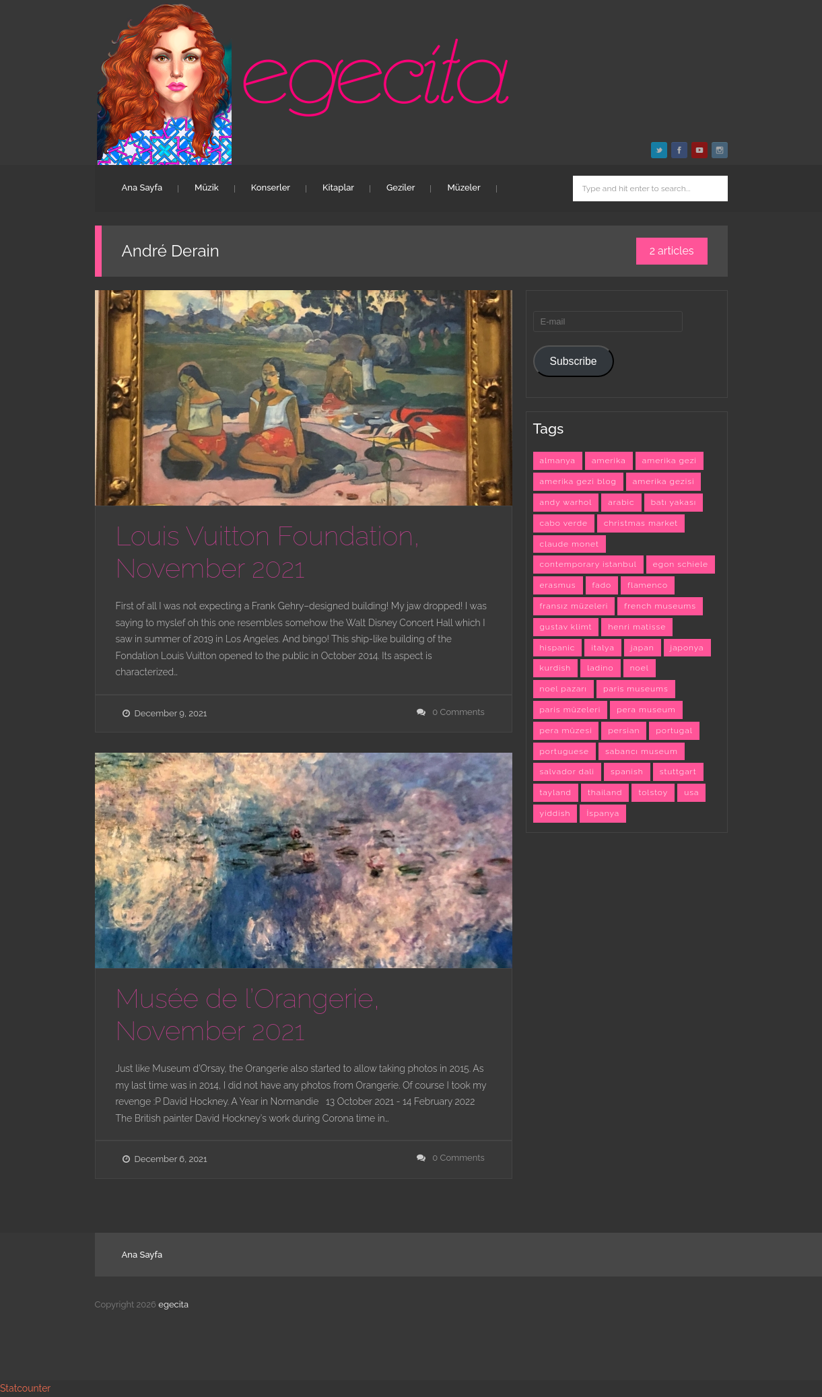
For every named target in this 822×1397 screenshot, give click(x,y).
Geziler (400, 187)
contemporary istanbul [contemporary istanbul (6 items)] (588, 564)
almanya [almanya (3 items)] (558, 460)
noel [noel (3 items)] (639, 668)
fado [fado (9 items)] (602, 585)
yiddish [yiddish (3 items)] (555, 813)
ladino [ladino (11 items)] (600, 668)
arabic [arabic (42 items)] (621, 502)
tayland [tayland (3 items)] (556, 792)
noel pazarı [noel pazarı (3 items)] (564, 688)
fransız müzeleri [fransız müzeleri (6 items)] (574, 606)
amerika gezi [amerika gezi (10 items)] (669, 460)
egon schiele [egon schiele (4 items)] (680, 564)
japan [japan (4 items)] (642, 647)
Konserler (270, 187)
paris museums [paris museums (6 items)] (636, 688)
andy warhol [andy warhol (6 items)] (566, 502)
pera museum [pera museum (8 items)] (646, 709)
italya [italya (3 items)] (602, 647)
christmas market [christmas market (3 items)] (641, 523)
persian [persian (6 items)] (624, 730)
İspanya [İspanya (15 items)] (602, 813)
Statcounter (25, 1388)
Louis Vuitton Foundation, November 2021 (268, 552)
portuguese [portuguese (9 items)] (565, 751)
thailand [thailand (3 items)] (605, 792)
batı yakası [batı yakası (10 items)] (673, 502)
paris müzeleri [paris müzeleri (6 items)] (570, 709)
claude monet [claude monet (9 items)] (569, 544)
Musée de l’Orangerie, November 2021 (248, 1014)
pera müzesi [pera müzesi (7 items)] (566, 730)
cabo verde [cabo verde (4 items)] (564, 523)
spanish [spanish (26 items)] (627, 771)
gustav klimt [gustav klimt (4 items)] (566, 627)
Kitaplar (338, 187)
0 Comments (458, 712)
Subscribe (572, 361)
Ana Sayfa (142, 187)
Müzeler (463, 187)
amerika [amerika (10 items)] (609, 460)
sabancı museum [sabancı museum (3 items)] (641, 751)
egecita (173, 1304)
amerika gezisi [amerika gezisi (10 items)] (664, 481)
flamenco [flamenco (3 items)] (647, 585)
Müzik (207, 187)
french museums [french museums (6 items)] (660, 606)
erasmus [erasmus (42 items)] (558, 585)
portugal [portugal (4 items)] (674, 730)
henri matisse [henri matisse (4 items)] (637, 627)
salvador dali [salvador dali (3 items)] (567, 771)
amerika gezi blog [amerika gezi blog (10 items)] (578, 481)
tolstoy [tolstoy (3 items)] (653, 792)
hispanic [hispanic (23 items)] (558, 647)
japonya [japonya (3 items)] (687, 647)
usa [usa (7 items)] (691, 792)
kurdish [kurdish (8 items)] (556, 668)
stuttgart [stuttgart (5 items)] (678, 771)
